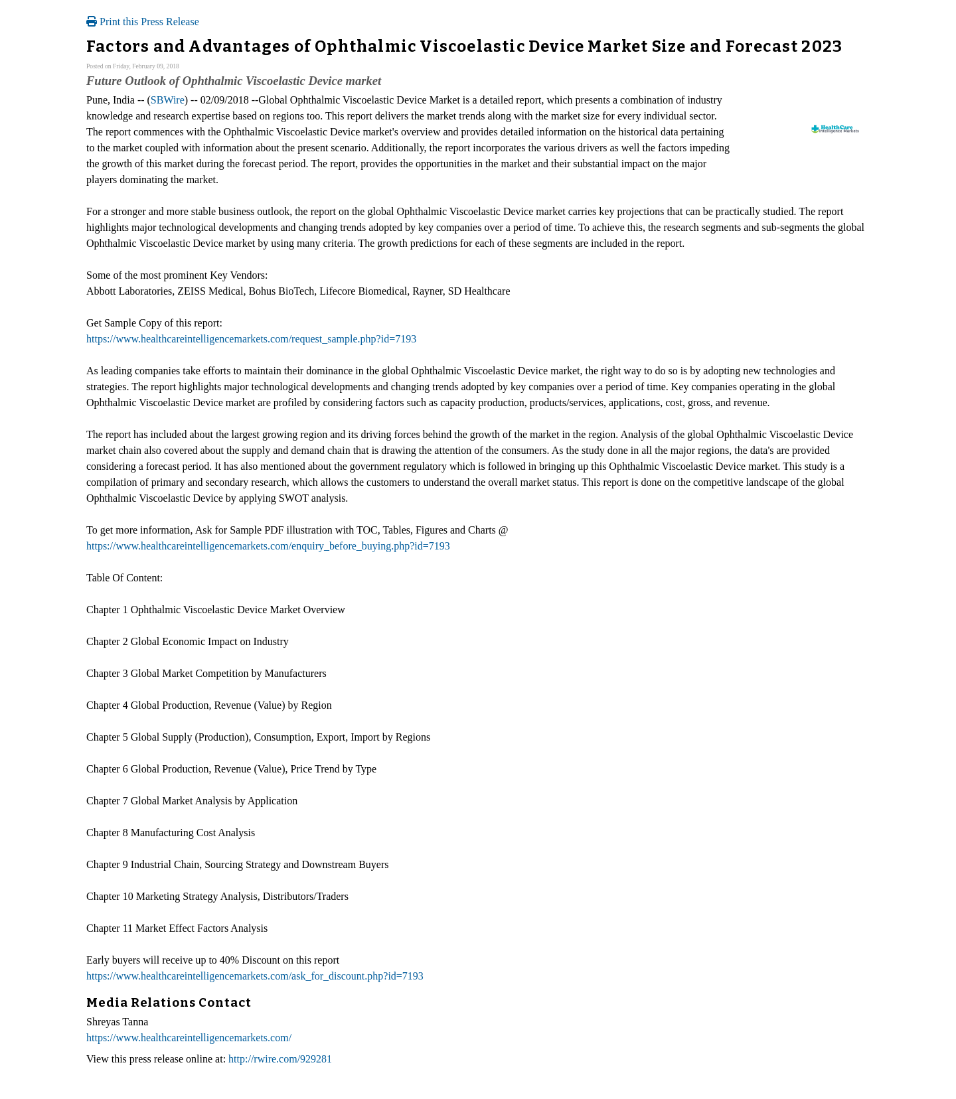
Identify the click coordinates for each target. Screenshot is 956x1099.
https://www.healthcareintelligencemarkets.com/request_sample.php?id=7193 (251, 338)
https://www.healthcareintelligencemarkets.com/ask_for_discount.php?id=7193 (255, 976)
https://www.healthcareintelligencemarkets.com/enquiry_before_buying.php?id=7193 (268, 545)
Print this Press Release (142, 21)
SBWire (168, 100)
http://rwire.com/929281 (280, 1058)
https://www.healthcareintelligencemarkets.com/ (188, 1037)
